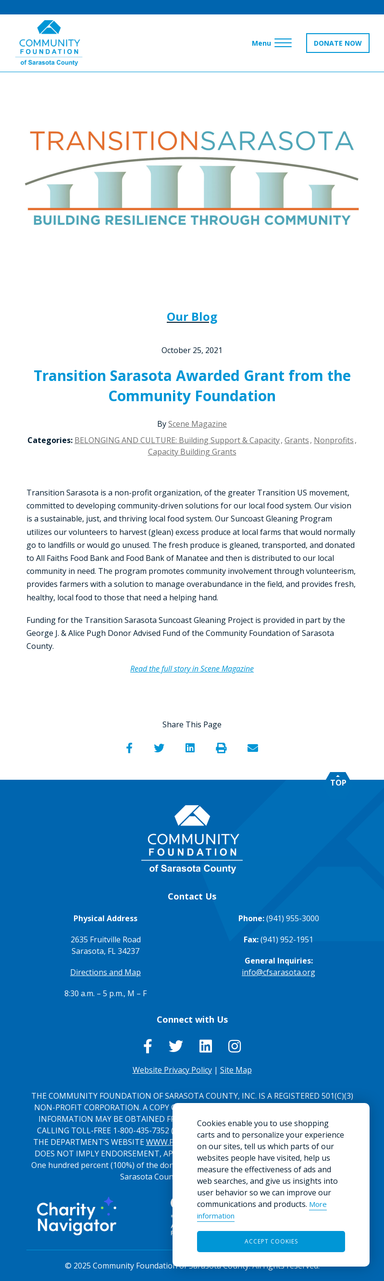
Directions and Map (105, 972)
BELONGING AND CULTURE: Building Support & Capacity (177, 440)
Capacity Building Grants (192, 451)
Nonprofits (334, 440)
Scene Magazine (197, 424)
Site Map (236, 1070)
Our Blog (192, 316)
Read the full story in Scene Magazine (192, 668)
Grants (297, 440)
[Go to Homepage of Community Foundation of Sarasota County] (49, 43)
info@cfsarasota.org (278, 972)
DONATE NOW (338, 43)
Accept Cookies (271, 1241)
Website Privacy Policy (172, 1070)
